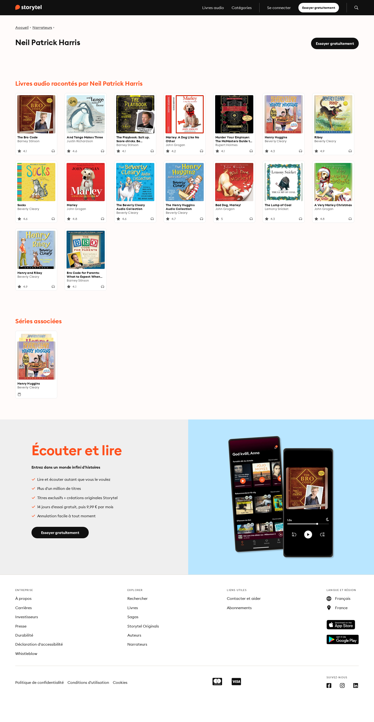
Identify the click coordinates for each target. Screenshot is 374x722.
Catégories (242, 7)
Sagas (132, 616)
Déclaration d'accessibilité (39, 644)
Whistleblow (26, 653)
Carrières (23, 607)
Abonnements (239, 607)
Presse (20, 626)
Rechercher (137, 598)
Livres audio (213, 7)
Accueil (22, 27)
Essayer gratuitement (318, 8)
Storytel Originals (143, 626)
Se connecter (279, 7)
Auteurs (134, 635)
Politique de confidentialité (39, 682)
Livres (132, 607)
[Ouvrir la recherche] (356, 8)
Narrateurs (42, 27)
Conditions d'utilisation (88, 682)
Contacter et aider (244, 598)
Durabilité (24, 635)
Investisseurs (26, 616)
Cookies (120, 682)
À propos (23, 598)
